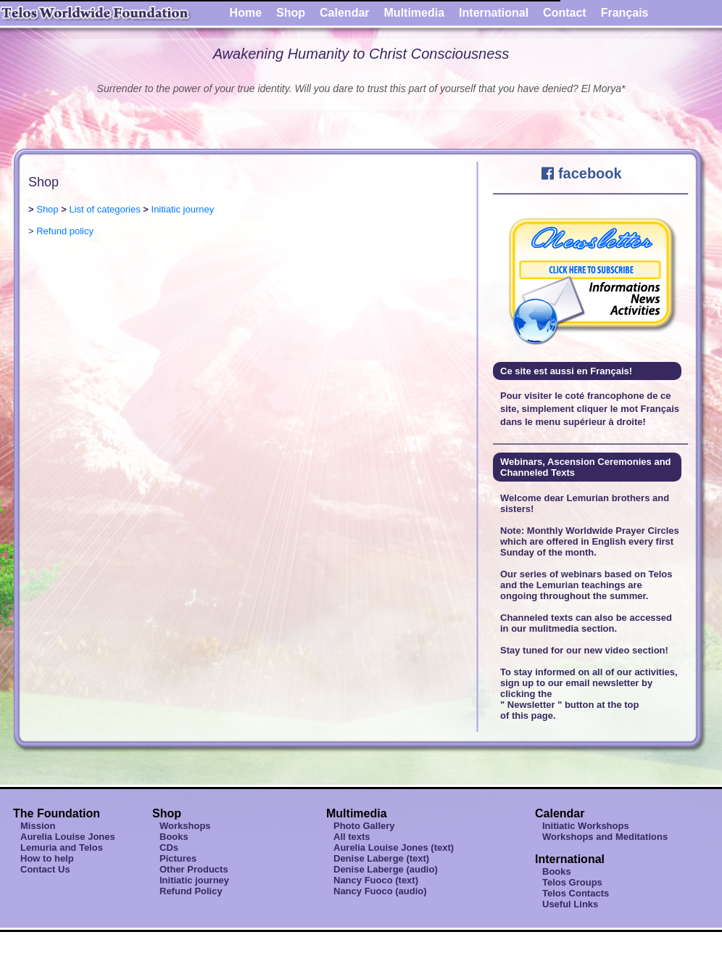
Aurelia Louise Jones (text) (393, 847)
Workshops (185, 825)
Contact (564, 13)
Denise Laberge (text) (381, 858)
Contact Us (45, 869)
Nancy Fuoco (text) (375, 880)
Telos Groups (572, 882)
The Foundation (56, 813)
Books (173, 836)
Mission (37, 825)
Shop (290, 13)
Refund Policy (191, 891)
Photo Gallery (364, 825)
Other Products (193, 869)
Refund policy (65, 231)
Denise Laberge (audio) (385, 869)
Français (625, 13)
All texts (351, 836)
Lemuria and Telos (61, 847)
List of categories (104, 209)
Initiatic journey (183, 209)
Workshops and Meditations (605, 836)
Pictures (177, 858)
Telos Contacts (575, 893)
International (493, 13)
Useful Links (570, 904)
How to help (47, 858)
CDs (168, 847)
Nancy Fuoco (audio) (380, 891)
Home (246, 13)
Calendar (344, 13)
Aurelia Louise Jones (67, 836)
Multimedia (414, 13)
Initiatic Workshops (585, 825)
